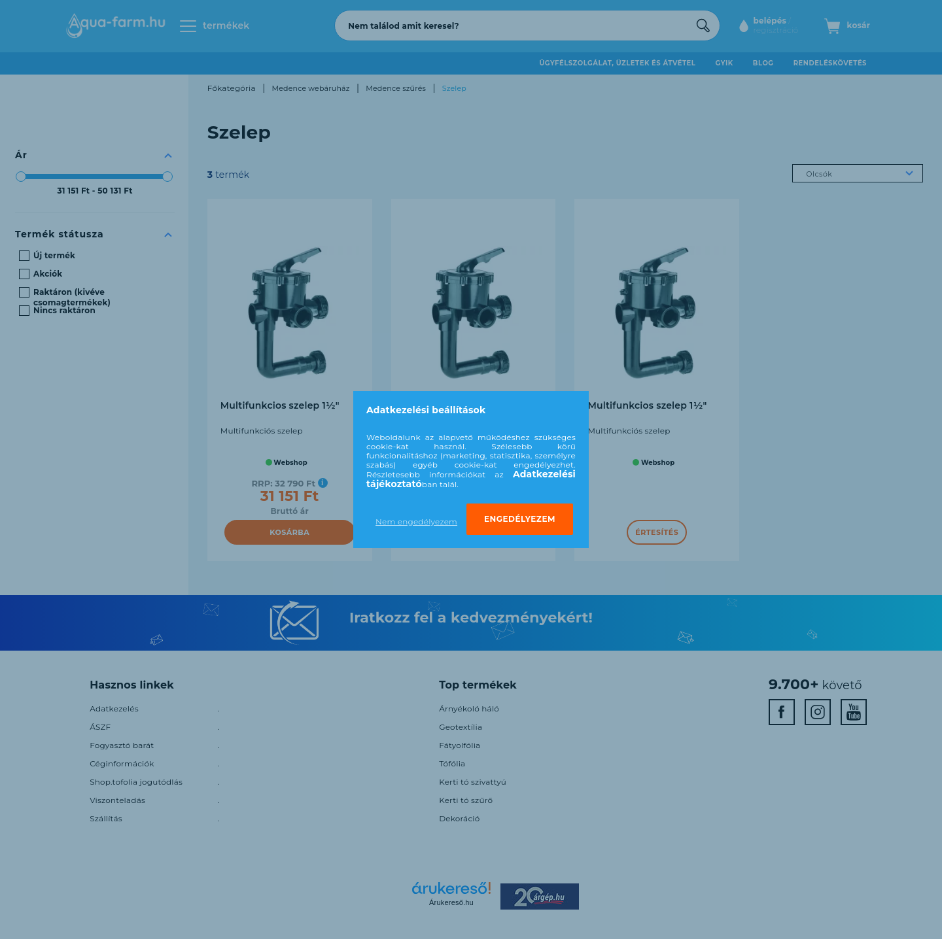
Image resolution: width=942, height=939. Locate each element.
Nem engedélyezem (416, 521)
